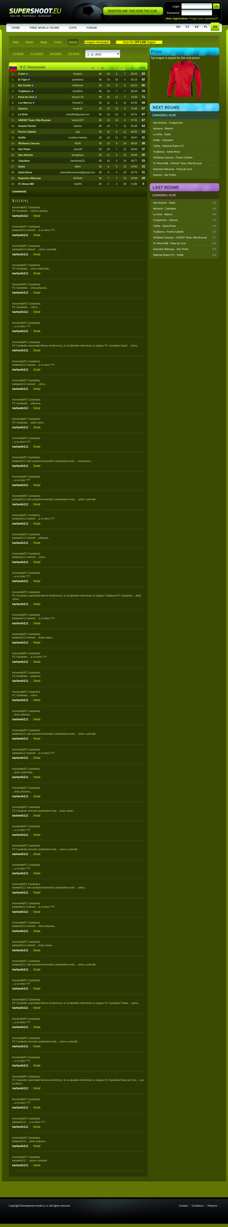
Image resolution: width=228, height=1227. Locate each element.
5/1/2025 (73, 54)
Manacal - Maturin (163, 128)
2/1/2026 (17, 54)
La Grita (23, 114)
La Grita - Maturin (184, 214)
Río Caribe (25, 85)
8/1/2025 (55, 54)
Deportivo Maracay (29, 178)
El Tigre (23, 79)
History (73, 42)
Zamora (23, 108)
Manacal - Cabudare (184, 208)
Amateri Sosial (27, 126)
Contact (183, 1205)
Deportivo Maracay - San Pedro (184, 249)
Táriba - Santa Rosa (184, 225)
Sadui (21, 166)
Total (15, 42)
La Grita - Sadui (162, 134)
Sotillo (22, 137)
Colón (22, 73)
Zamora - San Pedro (164, 174)
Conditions (198, 1205)
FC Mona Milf (26, 184)
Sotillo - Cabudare (163, 140)
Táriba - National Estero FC (168, 145)
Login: (176, 6)
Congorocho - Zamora (184, 220)
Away (43, 42)
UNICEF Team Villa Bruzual (34, 120)
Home (29, 42)
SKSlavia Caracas (29, 143)
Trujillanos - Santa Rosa (166, 151)
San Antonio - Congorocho (168, 122)
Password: (173, 13)
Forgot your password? (203, 18)
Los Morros (25, 102)
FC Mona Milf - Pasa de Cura (184, 243)
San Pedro (24, 149)
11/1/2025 (37, 54)
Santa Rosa (25, 172)
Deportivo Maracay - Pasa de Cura (172, 169)
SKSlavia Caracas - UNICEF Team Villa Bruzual (184, 237)
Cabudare (24, 160)
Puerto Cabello (27, 131)
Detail (36, 216)
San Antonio (25, 155)
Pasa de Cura (26, 97)
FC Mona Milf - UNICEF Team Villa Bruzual (177, 163)
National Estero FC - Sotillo (184, 254)
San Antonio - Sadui (184, 202)
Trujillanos (25, 91)
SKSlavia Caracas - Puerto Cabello (172, 157)
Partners (212, 1205)
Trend (58, 42)
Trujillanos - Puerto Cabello (184, 231)
